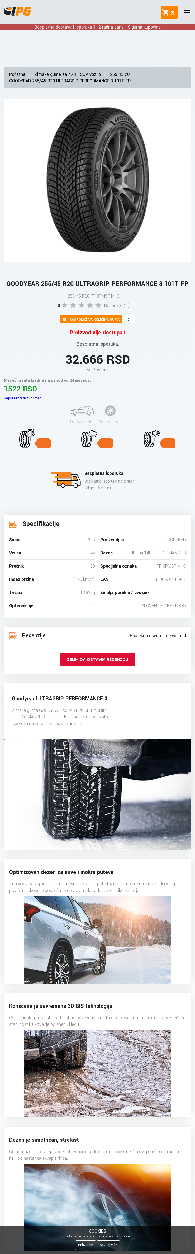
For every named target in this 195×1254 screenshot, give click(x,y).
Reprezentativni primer (22, 398)
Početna (17, 74)
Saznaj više (108, 1245)
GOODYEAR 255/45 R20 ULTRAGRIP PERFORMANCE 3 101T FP (70, 81)
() (172, 12)
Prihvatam (85, 1245)
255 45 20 (120, 74)
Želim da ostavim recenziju (97, 659)
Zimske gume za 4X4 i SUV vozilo (68, 74)
